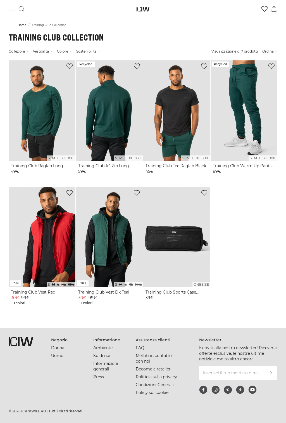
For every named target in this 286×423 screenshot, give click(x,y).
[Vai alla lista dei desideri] (264, 9)
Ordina (269, 51)
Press (98, 376)
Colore (64, 51)
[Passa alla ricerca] (21, 9)
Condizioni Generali (155, 384)
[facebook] (203, 389)
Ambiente (103, 347)
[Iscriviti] (270, 373)
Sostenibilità (88, 51)
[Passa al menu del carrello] (274, 9)
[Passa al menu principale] (12, 9)
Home (22, 25)
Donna (57, 347)
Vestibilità (43, 51)
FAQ (140, 347)
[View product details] (42, 120)
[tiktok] (240, 389)
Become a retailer (153, 369)
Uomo (57, 355)
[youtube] (252, 389)
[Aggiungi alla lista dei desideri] (69, 66)
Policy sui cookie (152, 392)
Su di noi (101, 355)
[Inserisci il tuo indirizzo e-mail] (230, 373)
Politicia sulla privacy (156, 376)
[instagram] (215, 389)
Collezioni (18, 51)
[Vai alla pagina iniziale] (143, 9)
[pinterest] (227, 389)
